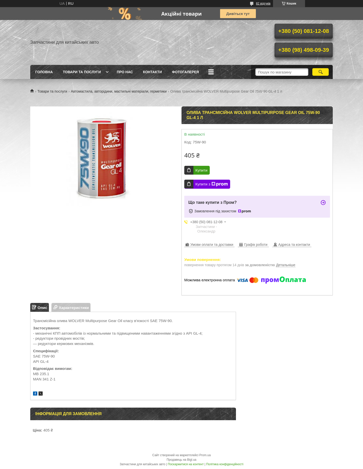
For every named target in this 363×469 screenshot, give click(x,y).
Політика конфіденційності (225, 464)
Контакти (152, 72)
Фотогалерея (185, 72)
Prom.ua (205, 455)
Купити (201, 170)
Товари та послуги (82, 72)
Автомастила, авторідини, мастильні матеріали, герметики (119, 91)
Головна (44, 72)
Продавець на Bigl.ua (181, 459)
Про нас (125, 72)
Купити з (211, 184)
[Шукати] (320, 72)
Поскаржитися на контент (186, 464)
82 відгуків (263, 3)
